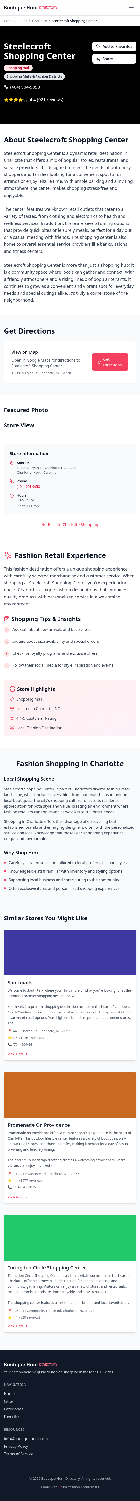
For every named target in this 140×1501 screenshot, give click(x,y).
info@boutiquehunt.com (26, 1438)
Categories (13, 1409)
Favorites (12, 1416)
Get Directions (110, 362)
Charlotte (39, 20)
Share (104, 58)
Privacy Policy (16, 1446)
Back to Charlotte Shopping (70, 524)
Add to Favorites (114, 46)
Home (8, 20)
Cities (22, 20)
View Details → (19, 1054)
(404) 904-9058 (22, 87)
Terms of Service (18, 1454)
